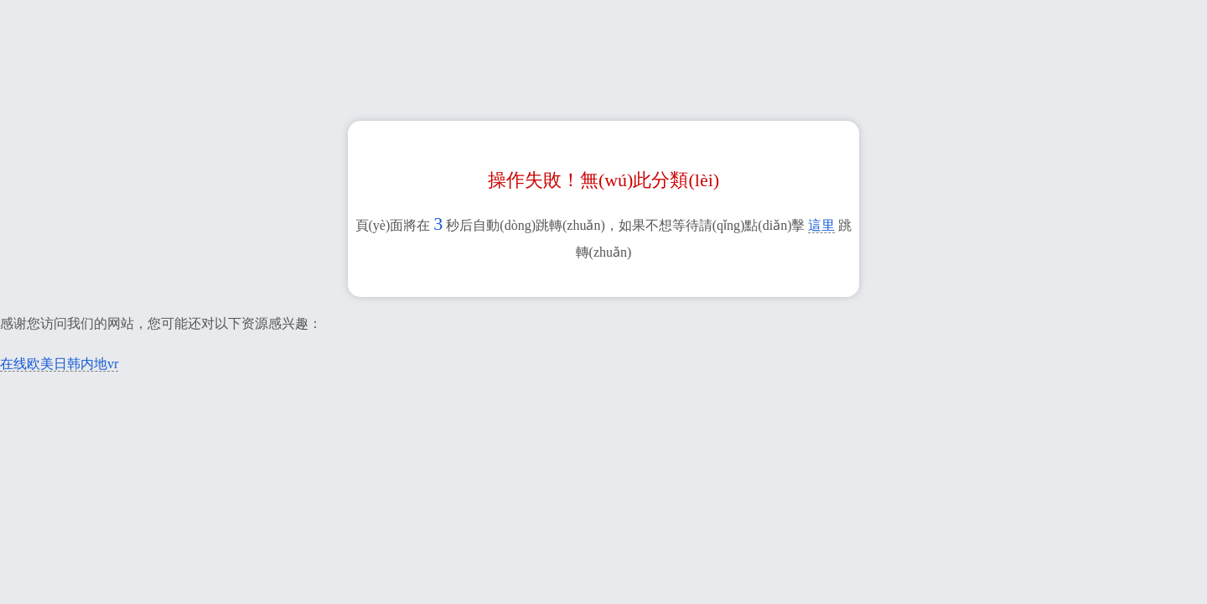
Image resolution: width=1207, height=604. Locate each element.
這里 (821, 225)
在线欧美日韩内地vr (59, 364)
